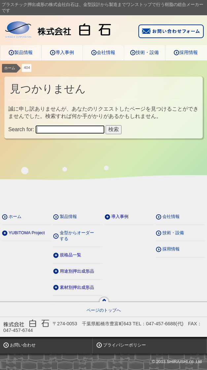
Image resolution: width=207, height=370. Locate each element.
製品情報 (23, 52)
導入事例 (64, 52)
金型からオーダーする (77, 235)
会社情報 (106, 52)
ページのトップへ (103, 310)
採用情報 (188, 52)
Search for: (21, 129)
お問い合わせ (23, 345)
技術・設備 (147, 52)
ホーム (9, 68)
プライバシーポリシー (124, 345)
